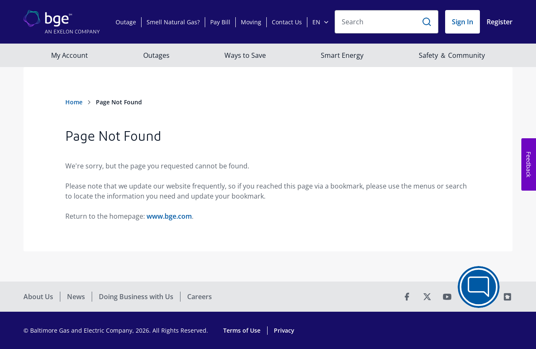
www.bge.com (169, 216)
